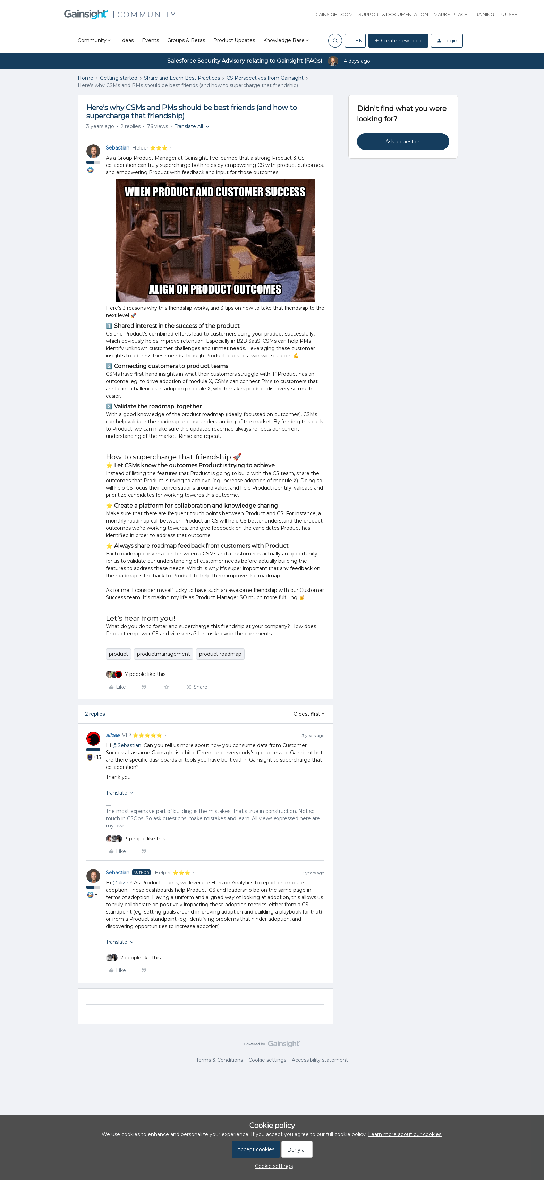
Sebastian (117, 148)
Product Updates (234, 40)
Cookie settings (267, 1060)
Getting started (118, 78)
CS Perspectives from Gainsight (265, 78)
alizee (112, 735)
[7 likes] (145, 674)
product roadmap (220, 654)
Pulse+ (508, 14)
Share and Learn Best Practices (182, 78)
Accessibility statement (320, 1060)
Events (150, 40)
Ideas (127, 40)
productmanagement (163, 654)
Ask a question (403, 141)
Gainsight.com (334, 14)
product (118, 654)
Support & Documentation (393, 14)
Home (85, 78)
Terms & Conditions (219, 1060)
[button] (355, 41)
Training (483, 14)
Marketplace (450, 14)
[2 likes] (140, 957)
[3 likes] (145, 838)
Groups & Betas (186, 40)
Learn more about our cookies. (405, 1134)
